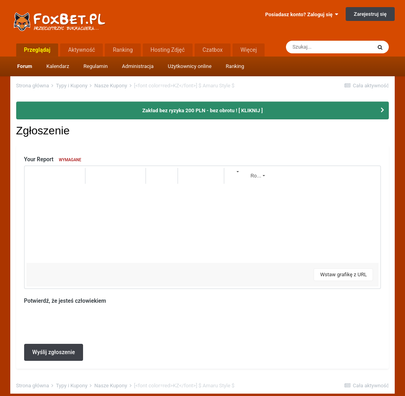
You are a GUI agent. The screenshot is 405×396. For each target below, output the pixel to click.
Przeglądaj (37, 50)
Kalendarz (57, 66)
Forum (24, 66)
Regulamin (95, 66)
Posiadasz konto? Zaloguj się (301, 14)
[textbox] (202, 223)
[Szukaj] (328, 47)
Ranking (235, 66)
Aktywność (81, 50)
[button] (33, 176)
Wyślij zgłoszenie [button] (53, 352)
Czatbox (212, 50)
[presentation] (84, 322)
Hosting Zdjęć (168, 50)
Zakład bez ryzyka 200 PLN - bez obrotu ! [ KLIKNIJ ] (202, 110)
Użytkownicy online (190, 66)
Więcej (248, 50)
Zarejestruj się (370, 14)
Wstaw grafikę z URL (343, 274)
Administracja (137, 66)
